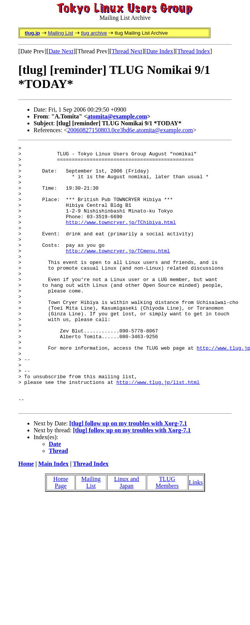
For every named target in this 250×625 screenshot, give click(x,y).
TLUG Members (166, 535)
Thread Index (193, 51)
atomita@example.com (117, 116)
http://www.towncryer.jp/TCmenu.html (118, 272)
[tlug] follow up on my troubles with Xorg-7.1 (128, 476)
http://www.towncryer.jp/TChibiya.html (121, 238)
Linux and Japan (126, 535)
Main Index (53, 516)
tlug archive (94, 33)
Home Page (60, 535)
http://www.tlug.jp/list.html (157, 430)
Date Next (61, 51)
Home (26, 516)
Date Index (159, 51)
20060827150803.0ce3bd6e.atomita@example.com (130, 130)
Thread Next (127, 51)
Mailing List (60, 33)
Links (196, 535)
